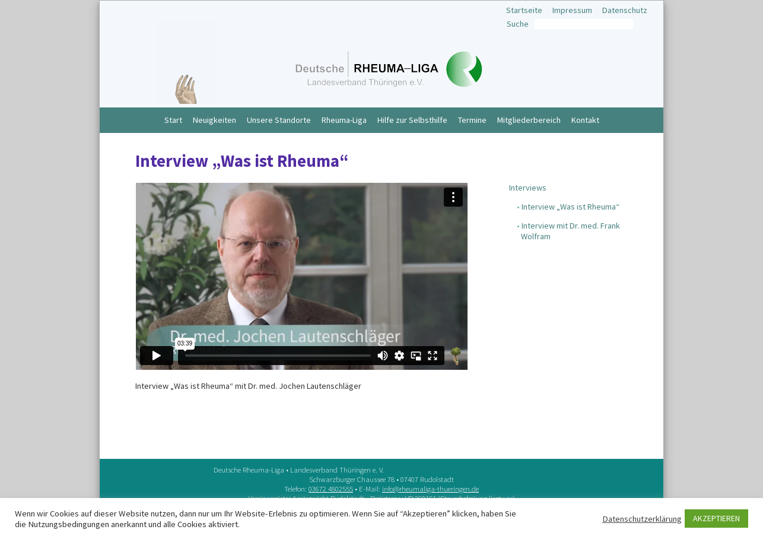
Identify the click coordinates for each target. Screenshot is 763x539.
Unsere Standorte (279, 120)
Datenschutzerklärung (642, 518)
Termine (472, 120)
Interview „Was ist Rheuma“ (570, 206)
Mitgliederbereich (529, 120)
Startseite (524, 10)
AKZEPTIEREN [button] (716, 518)
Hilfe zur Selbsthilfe (412, 120)
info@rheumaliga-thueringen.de (430, 488)
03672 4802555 (331, 488)
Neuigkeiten (214, 120)
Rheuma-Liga (344, 120)
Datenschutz (624, 10)
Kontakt (585, 120)
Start (173, 120)
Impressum (572, 10)
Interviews (527, 187)
